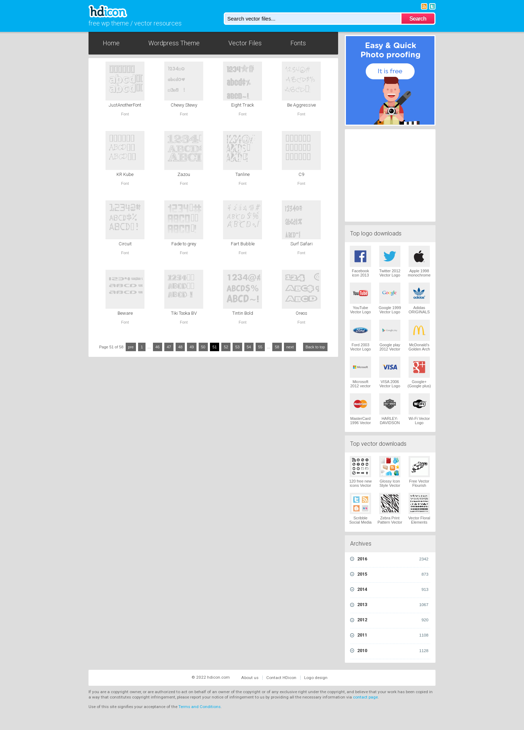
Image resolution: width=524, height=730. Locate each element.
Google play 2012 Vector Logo (390, 349)
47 (169, 347)
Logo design (316, 677)
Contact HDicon (281, 677)
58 (277, 347)
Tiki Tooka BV (184, 313)
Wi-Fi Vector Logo (419, 420)
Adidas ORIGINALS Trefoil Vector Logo (419, 314)
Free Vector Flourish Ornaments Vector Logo (419, 487)
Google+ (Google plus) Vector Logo (419, 386)
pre (131, 347)
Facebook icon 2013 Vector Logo (360, 275)
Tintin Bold (242, 313)
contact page (365, 697)
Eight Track (242, 105)
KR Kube (124, 174)
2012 (392, 620)
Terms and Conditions (199, 706)
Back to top (315, 347)
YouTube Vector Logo (360, 310)
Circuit (125, 243)
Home (111, 43)
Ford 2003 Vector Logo (360, 347)
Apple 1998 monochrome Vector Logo (419, 275)
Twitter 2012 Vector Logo (389, 273)
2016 (392, 559)
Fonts (298, 43)
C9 (301, 174)
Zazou (183, 174)
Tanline (242, 174)
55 (260, 347)
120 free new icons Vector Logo (360, 485)
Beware (125, 313)
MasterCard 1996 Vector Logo (360, 422)
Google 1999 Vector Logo (390, 310)
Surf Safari (301, 243)
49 (191, 347)
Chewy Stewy (184, 105)
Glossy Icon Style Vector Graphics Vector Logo (390, 487)
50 (203, 347)
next (290, 347)
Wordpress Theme (174, 43)
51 (214, 347)
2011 (392, 635)
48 (180, 347)
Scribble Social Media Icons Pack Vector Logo (360, 524)
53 (237, 347)
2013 (392, 604)
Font (125, 114)
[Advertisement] (390, 174)
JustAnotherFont (125, 105)
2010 (392, 651)
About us (249, 677)
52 (226, 347)
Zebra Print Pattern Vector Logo (389, 522)
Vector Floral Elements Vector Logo (419, 522)
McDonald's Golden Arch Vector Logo (419, 349)
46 (157, 347)
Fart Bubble (243, 243)
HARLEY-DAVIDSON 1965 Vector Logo (390, 424)
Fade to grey (183, 243)
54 (249, 347)
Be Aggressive (301, 105)
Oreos (301, 313)
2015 (392, 574)
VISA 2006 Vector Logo (390, 384)
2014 (392, 589)
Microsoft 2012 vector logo (360, 386)
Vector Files (245, 43)
